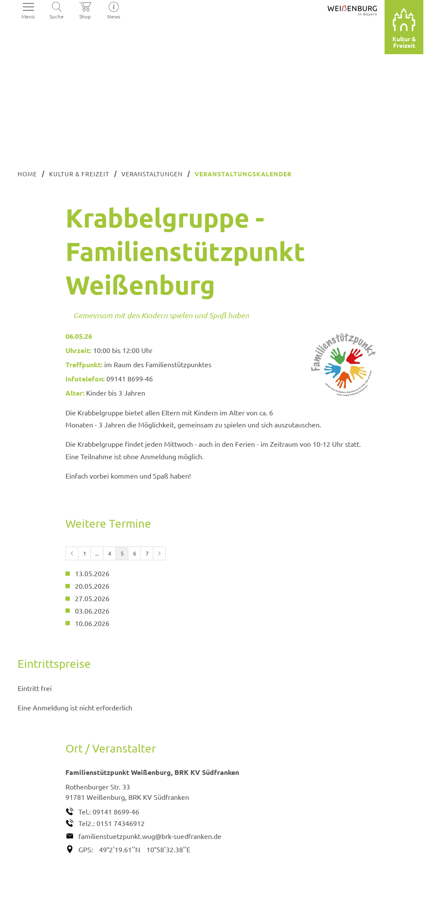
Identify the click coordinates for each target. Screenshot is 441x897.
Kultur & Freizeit (79, 174)
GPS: (85, 849)
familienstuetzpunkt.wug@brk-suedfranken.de (149, 836)
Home (27, 174)
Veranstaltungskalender (243, 174)
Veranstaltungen (152, 174)
